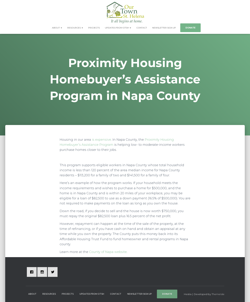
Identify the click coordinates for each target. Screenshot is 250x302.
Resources (75, 27)
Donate (190, 27)
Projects (94, 27)
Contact (141, 27)
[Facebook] (32, 272)
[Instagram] (43, 272)
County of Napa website (108, 252)
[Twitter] (53, 272)
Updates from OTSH (118, 27)
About (57, 27)
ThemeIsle (218, 294)
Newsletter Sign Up (164, 27)
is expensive (101, 140)
